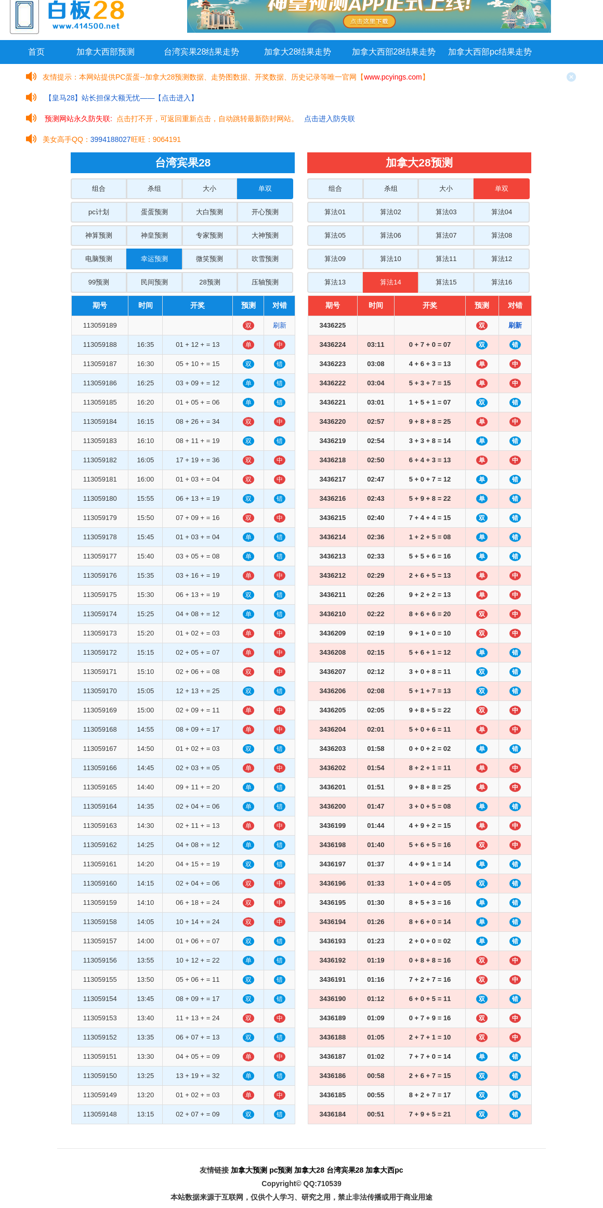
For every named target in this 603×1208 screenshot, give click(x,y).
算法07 (446, 235)
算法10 (390, 259)
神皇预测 (154, 235)
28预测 (209, 282)
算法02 (390, 212)
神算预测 (98, 235)
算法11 (446, 259)
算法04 (501, 212)
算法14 (390, 282)
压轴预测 (265, 282)
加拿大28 (309, 1170)
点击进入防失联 (329, 118)
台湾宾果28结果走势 (202, 51)
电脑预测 (98, 259)
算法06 (390, 235)
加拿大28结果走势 (298, 51)
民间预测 (154, 282)
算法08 (501, 235)
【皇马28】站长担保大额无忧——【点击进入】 (122, 98)
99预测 (98, 282)
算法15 (446, 282)
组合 (99, 188)
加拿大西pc (384, 1170)
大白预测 (209, 212)
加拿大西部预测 (105, 51)
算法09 (334, 259)
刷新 (279, 325)
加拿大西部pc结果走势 (490, 51)
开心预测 (265, 212)
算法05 (334, 235)
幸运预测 (154, 259)
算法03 (446, 212)
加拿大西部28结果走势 (394, 51)
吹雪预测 (265, 259)
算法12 (501, 259)
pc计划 (98, 212)
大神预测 (265, 235)
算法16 (501, 282)
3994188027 (110, 139)
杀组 (154, 188)
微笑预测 (209, 259)
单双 (265, 188)
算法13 (334, 282)
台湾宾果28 (345, 1170)
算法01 (334, 212)
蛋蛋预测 (154, 212)
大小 (209, 188)
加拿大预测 (249, 1170)
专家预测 (209, 235)
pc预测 (280, 1170)
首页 (36, 51)
